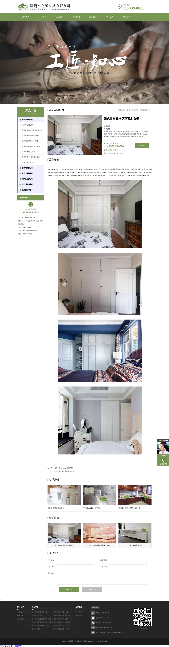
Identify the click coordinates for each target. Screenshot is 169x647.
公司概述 (20, 612)
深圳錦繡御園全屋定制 (91, 508)
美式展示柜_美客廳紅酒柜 (31, 157)
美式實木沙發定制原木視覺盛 (32, 130)
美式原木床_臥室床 (28, 152)
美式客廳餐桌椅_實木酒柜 (31, 146)
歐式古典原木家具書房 (60, 619)
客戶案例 (76, 17)
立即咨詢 (142, 145)
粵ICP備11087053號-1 (93, 641)
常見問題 (79, 615)
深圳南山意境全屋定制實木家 (129, 508)
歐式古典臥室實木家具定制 (61, 622)
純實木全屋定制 (27, 125)
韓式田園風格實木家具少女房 (64, 471)
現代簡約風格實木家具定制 (41, 619)
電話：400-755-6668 (102, 618)
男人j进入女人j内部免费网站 (11, 646)
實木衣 (50, 169)
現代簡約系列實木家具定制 (61, 625)
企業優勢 (20, 619)
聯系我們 (126, 17)
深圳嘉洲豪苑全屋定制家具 (31, 136)
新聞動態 (92, 17)
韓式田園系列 (145, 110)
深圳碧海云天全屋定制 (56, 508)
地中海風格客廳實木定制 (60, 629)
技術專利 (20, 615)
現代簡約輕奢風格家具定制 (61, 615)
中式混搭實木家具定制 (60, 612)
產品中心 (42, 17)
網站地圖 (104, 641)
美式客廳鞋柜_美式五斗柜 (31, 162)
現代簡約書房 (36, 629)
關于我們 (109, 17)
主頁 (128, 110)
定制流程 (59, 17)
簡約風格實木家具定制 (40, 612)
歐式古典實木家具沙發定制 (41, 622)
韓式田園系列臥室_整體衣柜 (63, 468)
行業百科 (79, 612)
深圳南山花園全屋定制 (30, 141)
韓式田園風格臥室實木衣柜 (64, 545)
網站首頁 (25, 17)
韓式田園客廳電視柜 (135, 545)
